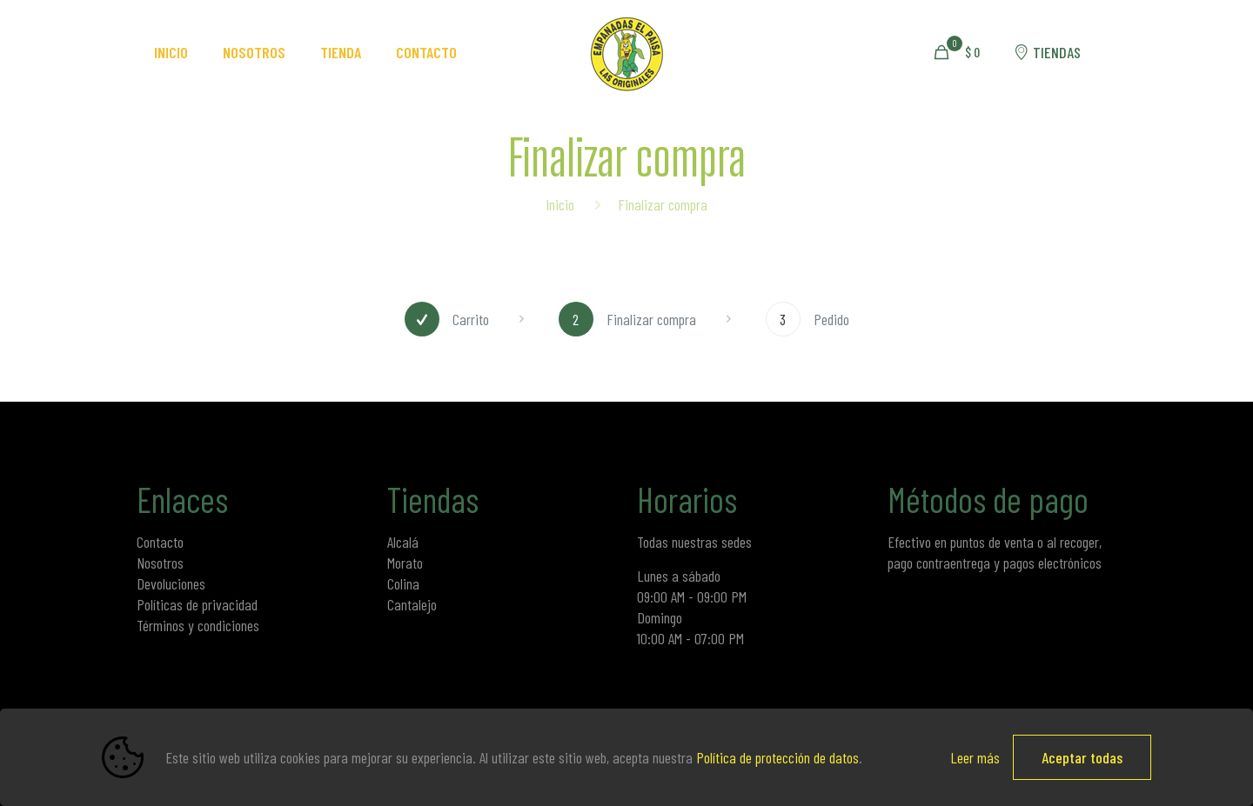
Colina (403, 583)
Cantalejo (412, 604)
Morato (405, 562)
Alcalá (403, 541)
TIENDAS (1046, 52)
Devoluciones (171, 583)
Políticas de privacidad (197, 604)
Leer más (975, 757)
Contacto (160, 541)
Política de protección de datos (777, 757)
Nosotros (160, 562)
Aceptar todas (1082, 757)
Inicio (560, 204)
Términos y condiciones (198, 625)
